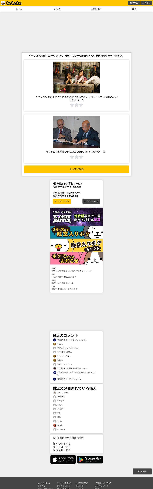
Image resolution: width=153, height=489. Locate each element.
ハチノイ (58, 405)
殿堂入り (41, 486)
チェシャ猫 (59, 429)
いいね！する (62, 443)
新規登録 (134, 3)
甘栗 (56, 413)
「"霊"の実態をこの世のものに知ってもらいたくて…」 (74, 373)
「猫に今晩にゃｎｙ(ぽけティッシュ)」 (70, 339)
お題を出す (96, 9)
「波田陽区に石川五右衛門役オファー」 (71, 368)
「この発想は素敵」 (63, 352)
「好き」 (58, 344)
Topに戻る (142, 471)
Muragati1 (59, 400)
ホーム (19, 9)
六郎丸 (57, 417)
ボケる (57, 9)
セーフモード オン (61, 201)
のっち (57, 421)
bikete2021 (59, 396)
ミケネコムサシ (61, 392)
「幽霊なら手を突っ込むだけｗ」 (68, 379)
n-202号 (58, 425)
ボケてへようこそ (91, 201)
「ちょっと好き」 (62, 356)
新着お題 (79, 486)
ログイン (146, 3)
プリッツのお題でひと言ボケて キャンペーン (76, 269)
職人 (134, 9)
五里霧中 (58, 409)
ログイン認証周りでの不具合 (76, 287)
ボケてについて (101, 486)
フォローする (61, 446)
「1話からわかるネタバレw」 (66, 348)
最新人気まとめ (63, 486)
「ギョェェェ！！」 (63, 364)
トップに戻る (76, 169)
